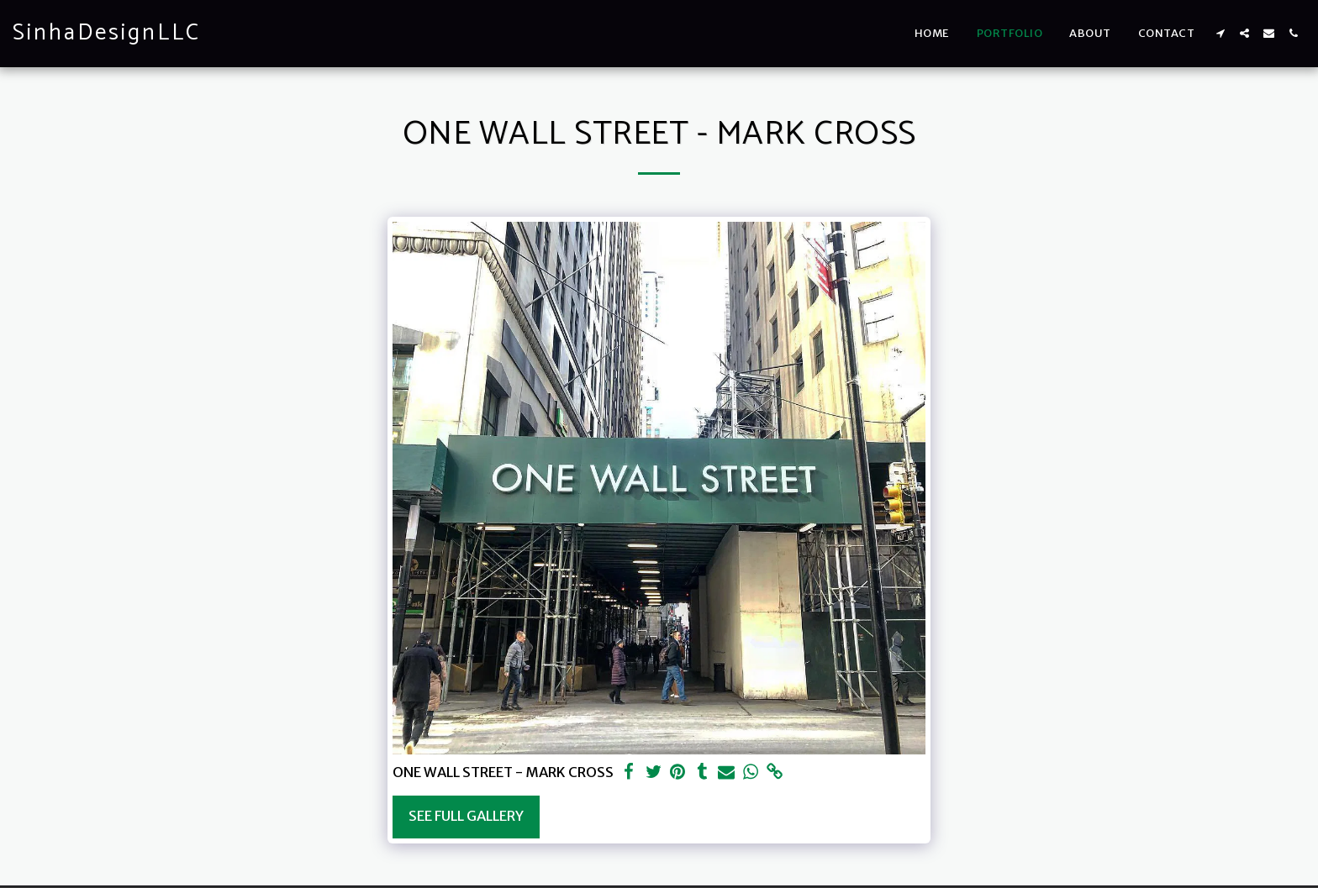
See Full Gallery (466, 816)
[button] (1220, 33)
